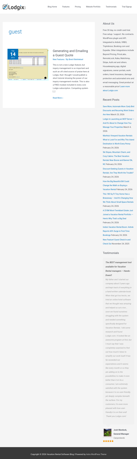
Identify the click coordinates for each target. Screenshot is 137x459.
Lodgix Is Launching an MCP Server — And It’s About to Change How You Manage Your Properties (118, 120)
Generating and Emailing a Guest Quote (71, 50)
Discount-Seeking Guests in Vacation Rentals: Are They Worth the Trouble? (118, 170)
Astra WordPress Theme (96, 451)
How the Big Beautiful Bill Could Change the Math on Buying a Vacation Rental (117, 182)
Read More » (58, 94)
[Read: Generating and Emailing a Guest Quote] (28, 62)
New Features (59, 56)
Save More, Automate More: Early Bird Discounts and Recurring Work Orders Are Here (118, 108)
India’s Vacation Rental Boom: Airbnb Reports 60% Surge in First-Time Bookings (118, 228)
